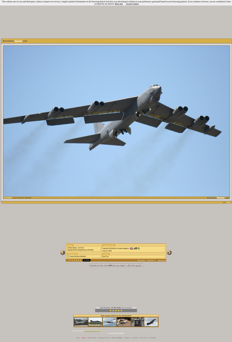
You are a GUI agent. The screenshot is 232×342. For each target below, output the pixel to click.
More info (119, 4)
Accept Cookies (132, 4)
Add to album (141, 260)
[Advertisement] (116, 18)
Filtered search (160, 260)
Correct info (150, 260)
